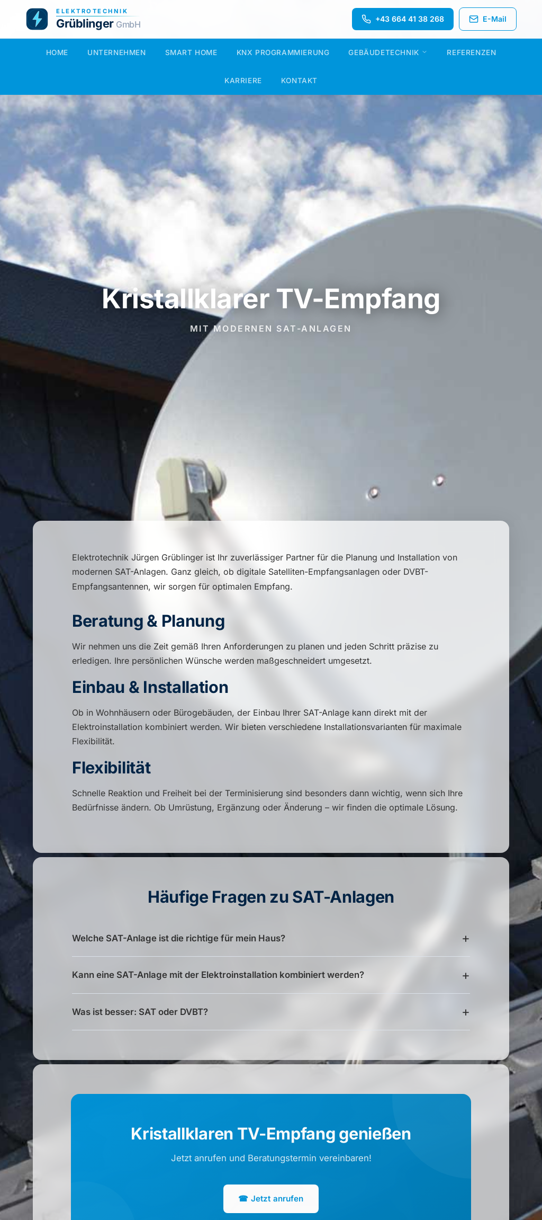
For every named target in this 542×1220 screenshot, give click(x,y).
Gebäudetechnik (388, 52)
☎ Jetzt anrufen (270, 1199)
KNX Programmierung (283, 52)
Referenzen (471, 52)
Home (57, 52)
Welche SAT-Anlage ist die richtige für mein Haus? (178, 938)
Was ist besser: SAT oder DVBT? (140, 1012)
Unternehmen (116, 52)
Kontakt (299, 80)
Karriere (243, 80)
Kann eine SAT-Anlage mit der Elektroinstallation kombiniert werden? (218, 974)
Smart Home (191, 52)
